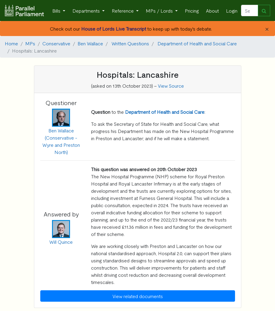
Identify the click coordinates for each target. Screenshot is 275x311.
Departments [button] (86, 10)
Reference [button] (123, 10)
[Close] (267, 28)
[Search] (249, 10)
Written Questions (130, 43)
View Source (171, 85)
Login (231, 10)
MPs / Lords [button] (160, 10)
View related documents (137, 296)
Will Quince (61, 241)
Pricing (192, 10)
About (212, 10)
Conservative (56, 43)
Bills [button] (57, 10)
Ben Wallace (90, 43)
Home (11, 43)
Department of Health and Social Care (197, 43)
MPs (30, 43)
